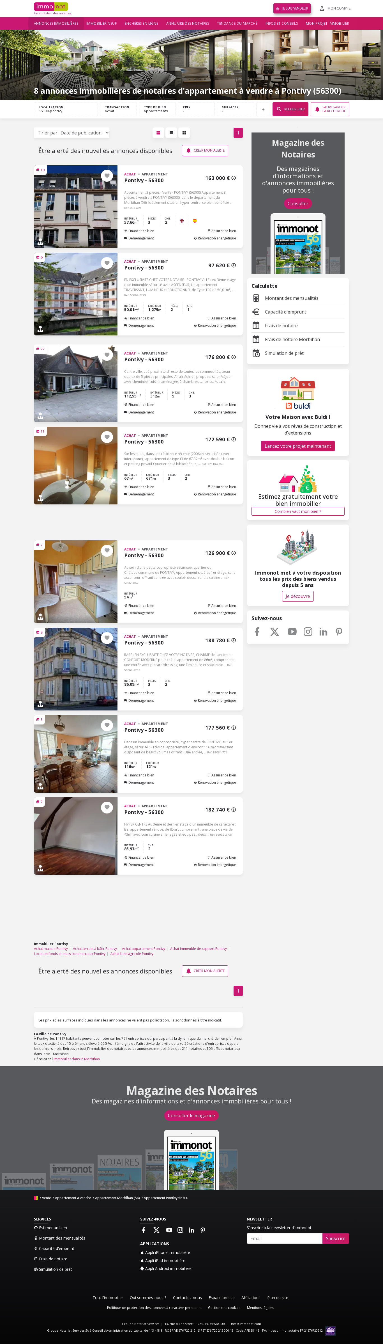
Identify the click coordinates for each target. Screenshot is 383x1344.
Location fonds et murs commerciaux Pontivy (69, 953)
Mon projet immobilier (327, 23)
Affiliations (250, 1297)
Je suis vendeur (292, 8)
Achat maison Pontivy (51, 948)
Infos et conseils (282, 23)
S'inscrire (335, 1238)
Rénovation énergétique (215, 238)
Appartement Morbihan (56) (117, 1198)
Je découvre (298, 596)
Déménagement (139, 238)
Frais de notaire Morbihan (286, 339)
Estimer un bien (50, 1227)
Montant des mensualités (285, 298)
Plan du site (277, 1297)
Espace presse (222, 1297)
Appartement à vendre (73, 1198)
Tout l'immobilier (108, 1297)
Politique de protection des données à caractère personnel (154, 1307)
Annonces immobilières (56, 23)
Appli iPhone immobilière (165, 1252)
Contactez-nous (187, 1297)
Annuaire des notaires (187, 23)
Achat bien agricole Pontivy (131, 953)
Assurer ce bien (221, 230)
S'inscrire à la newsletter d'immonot (279, 1227)
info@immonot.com (246, 1324)
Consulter (298, 203)
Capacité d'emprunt (279, 312)
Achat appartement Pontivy (143, 948)
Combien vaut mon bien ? (298, 511)
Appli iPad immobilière (162, 1260)
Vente (46, 1198)
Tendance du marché (237, 23)
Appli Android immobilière (166, 1268)
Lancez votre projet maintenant (298, 446)
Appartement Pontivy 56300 (166, 1198)
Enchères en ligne (141, 23)
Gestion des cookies (224, 1307)
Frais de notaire (275, 325)
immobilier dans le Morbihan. (77, 1059)
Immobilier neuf (101, 23)
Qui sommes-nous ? (148, 1297)
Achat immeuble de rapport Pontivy (198, 948)
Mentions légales (260, 1307)
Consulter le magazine (191, 1115)
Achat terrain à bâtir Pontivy (95, 948)
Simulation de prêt (278, 353)
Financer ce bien (139, 230)
